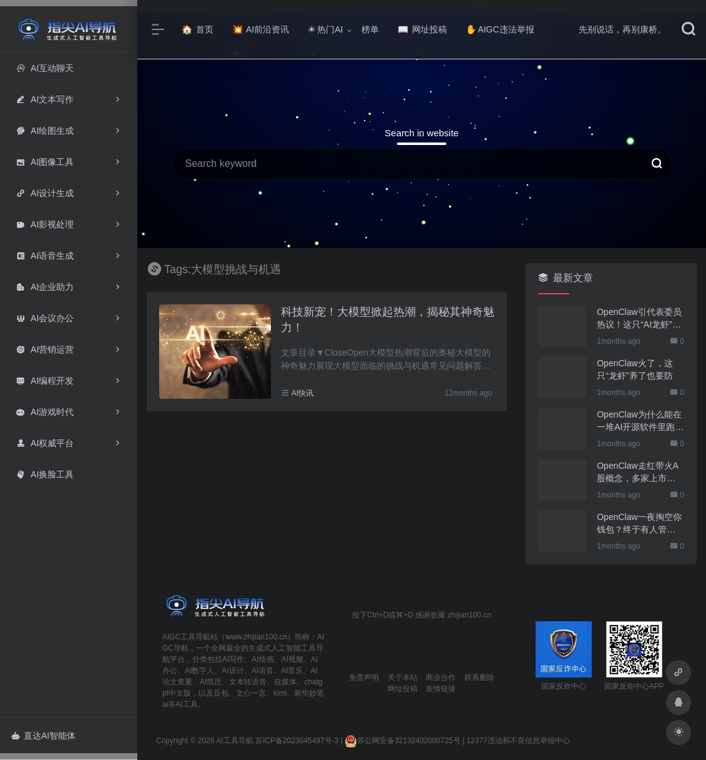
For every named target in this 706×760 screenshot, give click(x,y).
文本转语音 (248, 682)
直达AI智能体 (43, 736)
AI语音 (262, 670)
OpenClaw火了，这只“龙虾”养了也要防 (634, 369)
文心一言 (251, 693)
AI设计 (232, 670)
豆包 (220, 693)
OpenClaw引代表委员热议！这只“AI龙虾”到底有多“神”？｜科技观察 (639, 319)
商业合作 (441, 677)
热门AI (325, 29)
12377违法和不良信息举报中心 (517, 740)
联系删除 (479, 677)
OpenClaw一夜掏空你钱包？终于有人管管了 (639, 524)
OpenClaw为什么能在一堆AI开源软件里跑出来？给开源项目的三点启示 (640, 421)
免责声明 (364, 677)
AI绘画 (262, 659)
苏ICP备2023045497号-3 (296, 740)
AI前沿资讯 (260, 29)
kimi (280, 693)
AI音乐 (292, 670)
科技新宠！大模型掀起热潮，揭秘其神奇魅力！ (387, 320)
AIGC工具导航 (186, 636)
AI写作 (233, 659)
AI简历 (211, 682)
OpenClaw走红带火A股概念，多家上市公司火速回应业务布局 (638, 472)
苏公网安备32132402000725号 (402, 740)
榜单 (370, 29)
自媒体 (285, 682)
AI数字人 (199, 670)
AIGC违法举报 (500, 29)
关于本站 (403, 677)
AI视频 (292, 659)
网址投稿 (422, 29)
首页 (197, 29)
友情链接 (441, 688)
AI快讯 (302, 393)
